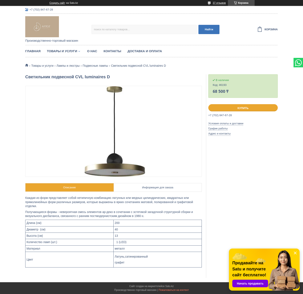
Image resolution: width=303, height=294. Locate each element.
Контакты (112, 51)
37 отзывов (219, 2)
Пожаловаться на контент (174, 290)
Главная (33, 51)
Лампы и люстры (68, 65)
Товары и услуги (62, 51)
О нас (92, 51)
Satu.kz (169, 286)
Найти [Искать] (209, 29)
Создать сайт (57, 2)
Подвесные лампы (95, 65)
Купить (243, 108)
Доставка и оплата (145, 51)
